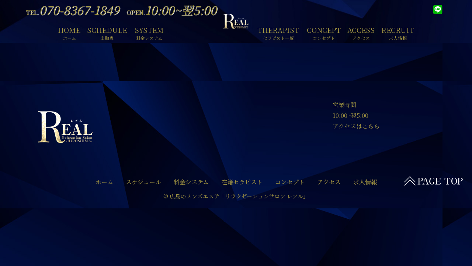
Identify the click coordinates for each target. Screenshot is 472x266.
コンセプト (290, 182)
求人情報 (365, 182)
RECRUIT (397, 32)
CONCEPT (324, 32)
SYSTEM (149, 32)
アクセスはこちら (356, 126)
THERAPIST (278, 32)
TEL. (72, 12)
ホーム (104, 182)
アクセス (329, 182)
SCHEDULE (107, 32)
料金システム (191, 182)
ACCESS (361, 32)
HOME (69, 32)
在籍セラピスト (242, 182)
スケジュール (143, 182)
